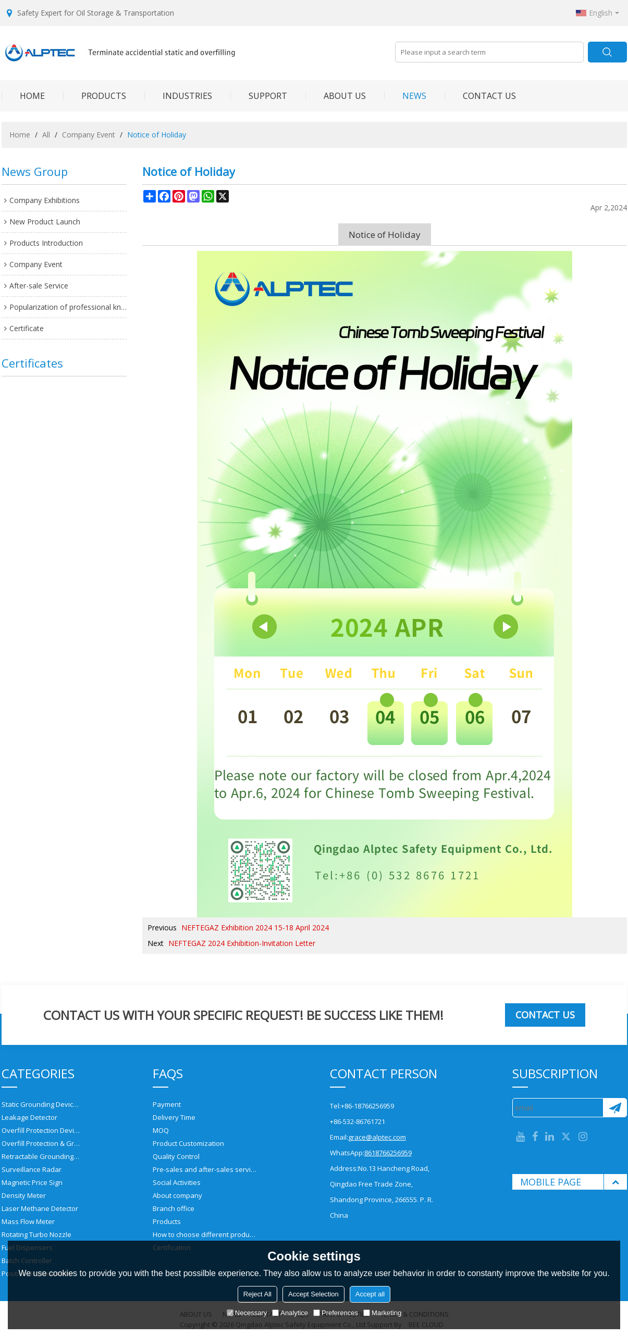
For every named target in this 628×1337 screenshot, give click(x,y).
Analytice (290, 1313)
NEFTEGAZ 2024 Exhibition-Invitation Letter (241, 943)
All (46, 135)
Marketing (382, 1313)
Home (19, 135)
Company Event (88, 135)
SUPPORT (258, 96)
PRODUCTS (94, 96)
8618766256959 (388, 1152)
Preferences (335, 1313)
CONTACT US (480, 96)
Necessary (247, 1313)
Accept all (370, 1294)
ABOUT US (335, 96)
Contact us (545, 1014)
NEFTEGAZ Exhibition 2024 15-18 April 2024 (255, 927)
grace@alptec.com (377, 1137)
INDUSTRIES (178, 96)
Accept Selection (313, 1294)
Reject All (257, 1294)
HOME (23, 96)
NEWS (405, 96)
